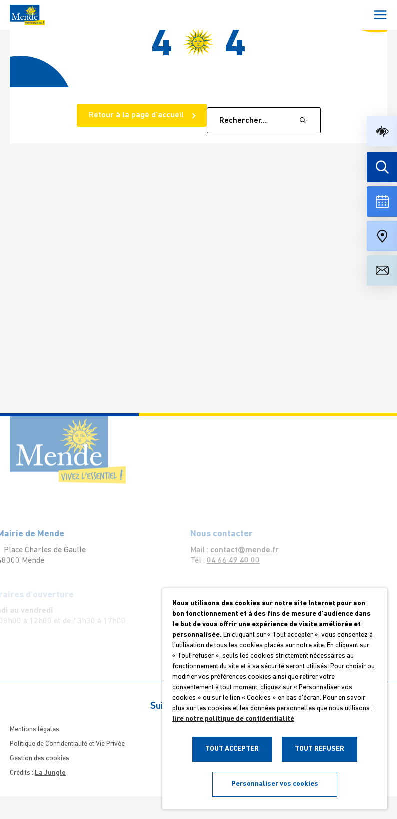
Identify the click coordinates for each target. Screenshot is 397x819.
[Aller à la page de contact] (382, 270)
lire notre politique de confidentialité (233, 719)
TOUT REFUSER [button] (319, 749)
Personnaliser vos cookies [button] (274, 784)
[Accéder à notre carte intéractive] (382, 236)
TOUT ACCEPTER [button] (232, 749)
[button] (382, 131)
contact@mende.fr (238, 550)
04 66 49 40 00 (226, 561)
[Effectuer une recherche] (382, 167)
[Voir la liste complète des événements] (382, 201)
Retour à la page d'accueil (137, 115)
